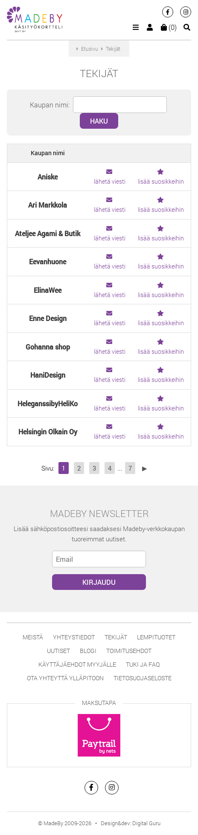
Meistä (33, 637)
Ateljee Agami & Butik (47, 233)
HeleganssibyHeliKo (47, 403)
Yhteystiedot (74, 637)
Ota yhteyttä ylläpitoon (65, 678)
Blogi (88, 651)
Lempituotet (156, 637)
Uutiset (58, 651)
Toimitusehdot (128, 651)
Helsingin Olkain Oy (47, 431)
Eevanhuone (47, 261)
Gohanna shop (48, 346)
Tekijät (116, 637)
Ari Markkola (47, 204)
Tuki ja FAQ (143, 664)
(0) (169, 27)
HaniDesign (47, 374)
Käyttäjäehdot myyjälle (77, 664)
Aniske (48, 176)
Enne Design (48, 318)
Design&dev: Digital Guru (130, 823)
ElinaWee (47, 290)
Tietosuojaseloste (143, 678)
